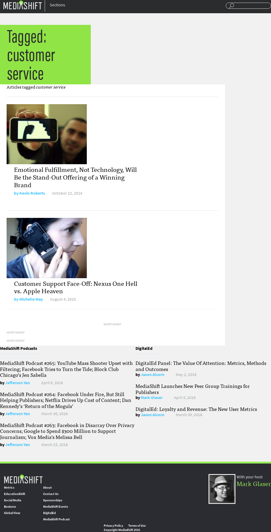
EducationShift (14, 494)
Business (10, 507)
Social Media (12, 500)
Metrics (9, 487)
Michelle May (31, 299)
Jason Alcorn (152, 374)
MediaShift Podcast (56, 519)
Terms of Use (137, 526)
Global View (12, 513)
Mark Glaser (151, 397)
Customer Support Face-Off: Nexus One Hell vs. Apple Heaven (75, 287)
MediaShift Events (55, 507)
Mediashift (22, 4)
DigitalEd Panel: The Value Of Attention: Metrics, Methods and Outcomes (201, 366)
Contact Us (50, 494)
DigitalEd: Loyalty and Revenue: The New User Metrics (196, 409)
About (47, 487)
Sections (57, 5)
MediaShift (23, 478)
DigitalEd (49, 513)
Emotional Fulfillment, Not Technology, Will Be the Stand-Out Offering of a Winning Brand (75, 177)
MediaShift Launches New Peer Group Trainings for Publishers (193, 389)
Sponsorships (52, 500)
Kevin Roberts (32, 193)
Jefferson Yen (17, 383)
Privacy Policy (113, 526)
